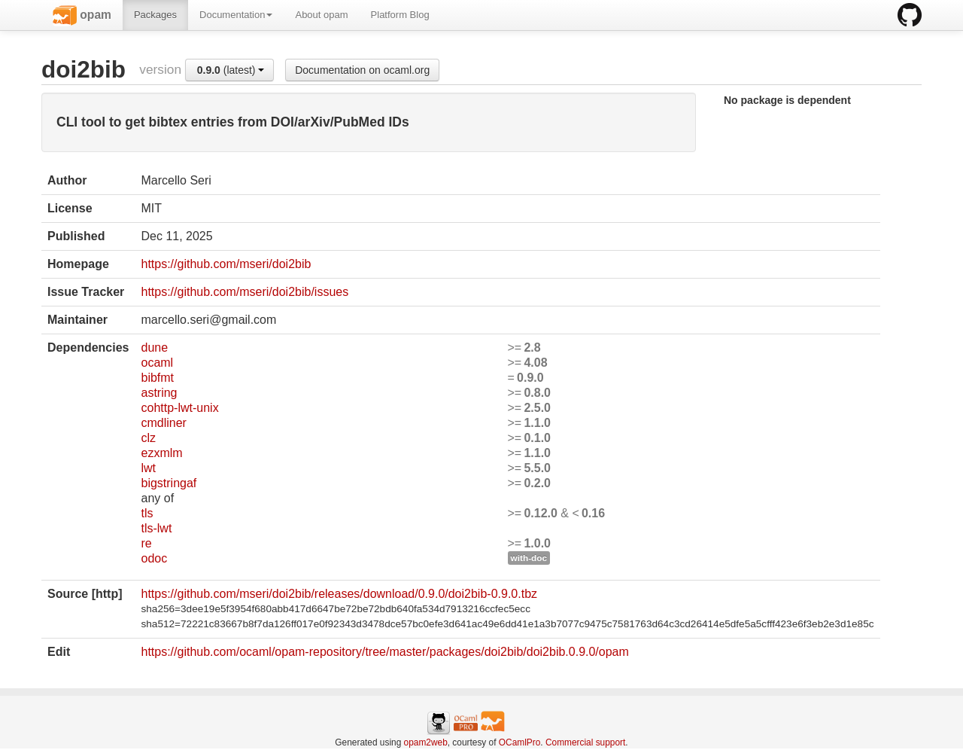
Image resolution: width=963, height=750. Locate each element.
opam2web (426, 742)
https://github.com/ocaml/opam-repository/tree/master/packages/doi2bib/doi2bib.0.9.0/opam (384, 651)
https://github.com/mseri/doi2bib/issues (244, 291)
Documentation (235, 14)
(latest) (231, 70)
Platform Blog (400, 14)
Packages (155, 14)
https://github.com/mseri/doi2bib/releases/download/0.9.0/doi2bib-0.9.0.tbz (339, 593)
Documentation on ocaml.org (362, 70)
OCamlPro (520, 742)
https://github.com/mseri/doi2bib (226, 264)
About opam (321, 14)
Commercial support (585, 742)
